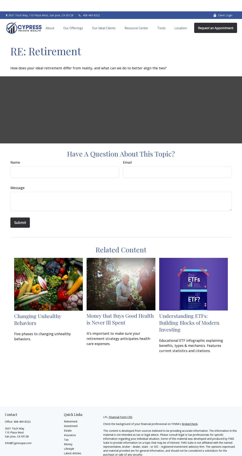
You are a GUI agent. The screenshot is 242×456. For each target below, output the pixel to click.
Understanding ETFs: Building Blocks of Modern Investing (189, 311)
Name (15, 151)
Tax (66, 428)
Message (17, 176)
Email (127, 151)
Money (68, 433)
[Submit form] (20, 211)
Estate (68, 419)
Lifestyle (69, 437)
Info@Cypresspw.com (18, 431)
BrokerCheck (190, 412)
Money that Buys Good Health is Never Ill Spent (120, 307)
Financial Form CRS (120, 406)
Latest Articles (72, 442)
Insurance (70, 423)
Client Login (222, 4)
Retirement (71, 410)
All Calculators (72, 451)
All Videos (70, 446)
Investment (71, 414)
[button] (50, 16)
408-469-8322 (89, 4)
